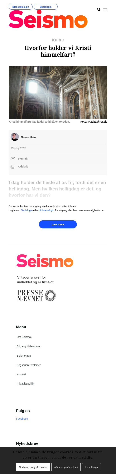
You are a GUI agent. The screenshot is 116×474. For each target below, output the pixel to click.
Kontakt (23, 158)
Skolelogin (45, 7)
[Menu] (105, 9)
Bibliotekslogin (20, 7)
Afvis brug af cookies (66, 467)
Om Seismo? (24, 336)
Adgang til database (29, 346)
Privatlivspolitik (25, 383)
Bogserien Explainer (29, 365)
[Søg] (97, 9)
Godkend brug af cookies (33, 467)
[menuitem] (97, 9)
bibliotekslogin (46, 210)
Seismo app (24, 355)
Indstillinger (91, 467)
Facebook (22, 418)
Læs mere (58, 224)
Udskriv (23, 166)
